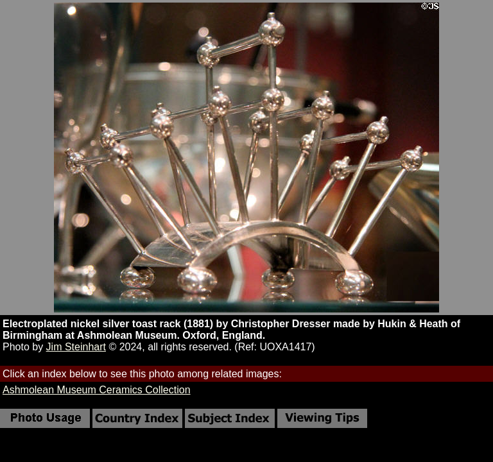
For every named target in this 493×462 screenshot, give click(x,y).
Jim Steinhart (76, 346)
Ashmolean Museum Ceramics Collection (97, 389)
